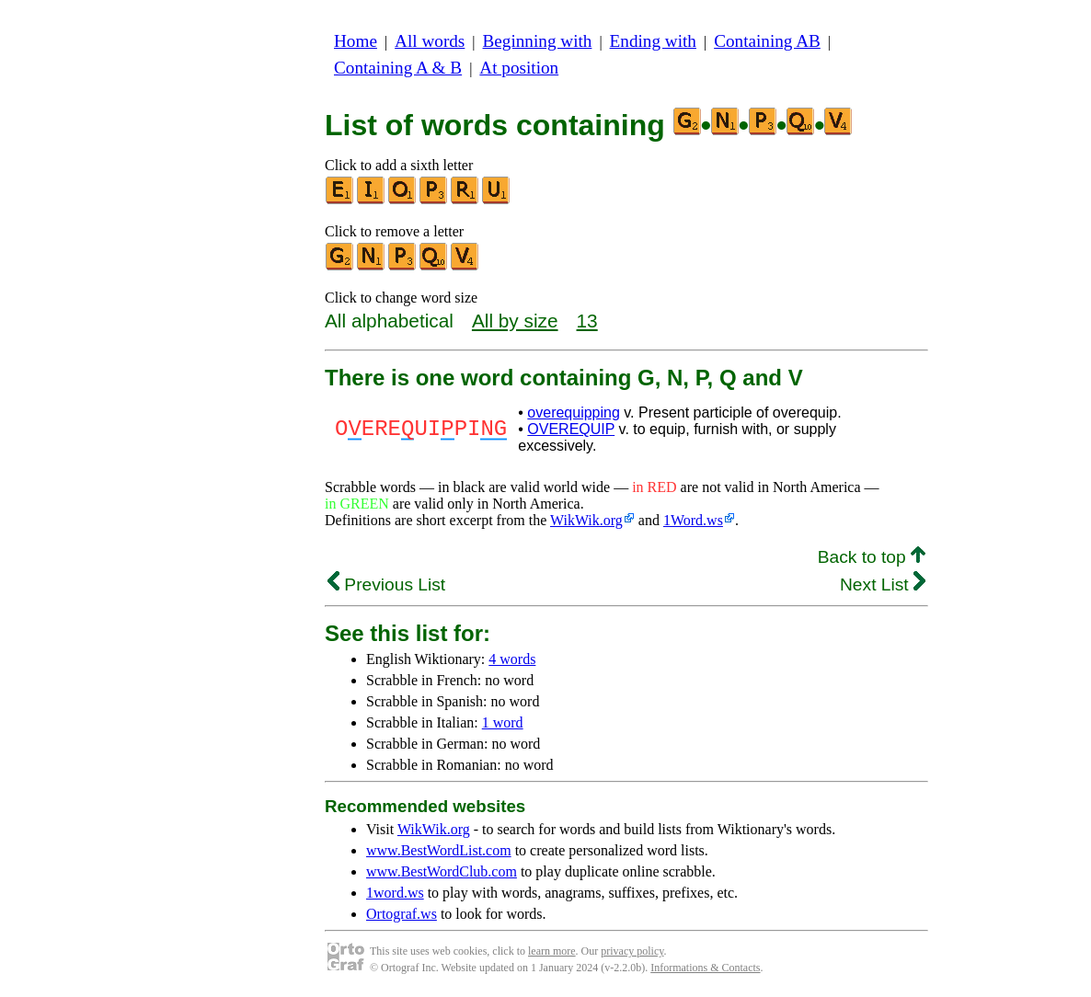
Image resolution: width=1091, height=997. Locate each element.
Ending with (653, 41)
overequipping (573, 412)
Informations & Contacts (705, 967)
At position (518, 67)
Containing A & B (398, 67)
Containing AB (767, 41)
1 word (502, 722)
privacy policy (632, 951)
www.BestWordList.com (438, 850)
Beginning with (537, 41)
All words (430, 41)
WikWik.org (586, 520)
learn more (552, 951)
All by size (515, 320)
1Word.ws (693, 520)
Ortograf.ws (401, 914)
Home (355, 41)
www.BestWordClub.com (441, 871)
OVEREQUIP (570, 429)
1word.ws (395, 892)
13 (587, 320)
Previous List (386, 584)
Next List (882, 584)
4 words (511, 659)
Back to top (871, 557)
